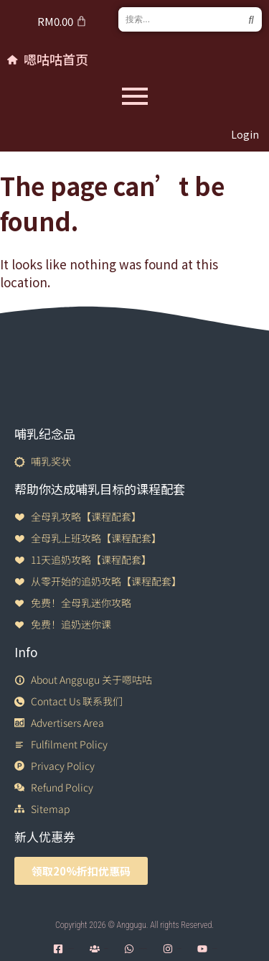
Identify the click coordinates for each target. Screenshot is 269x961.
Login (245, 134)
